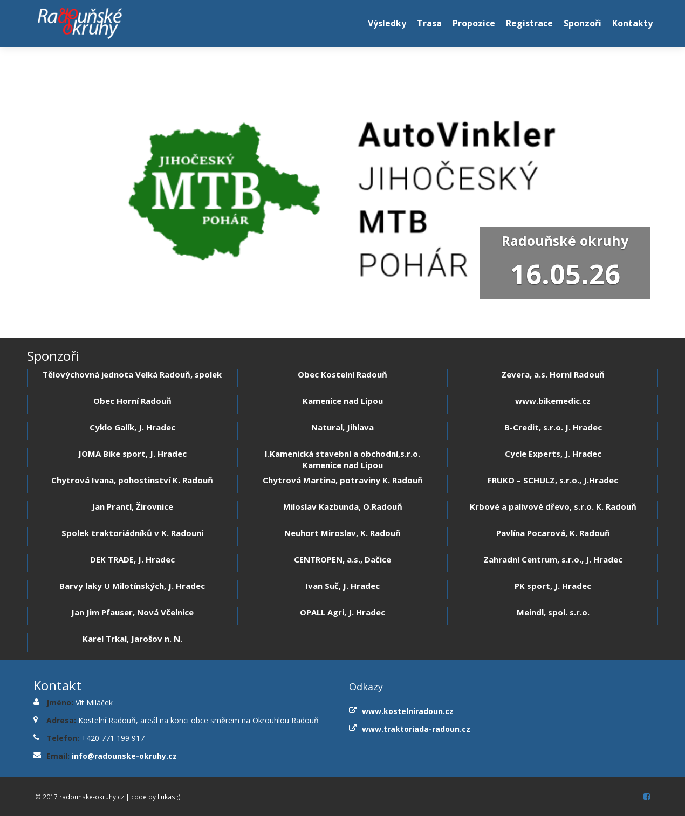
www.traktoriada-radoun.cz (416, 729)
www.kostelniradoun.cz (408, 711)
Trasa (429, 23)
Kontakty (632, 23)
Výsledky (387, 23)
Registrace (529, 23)
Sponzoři (582, 23)
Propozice (474, 23)
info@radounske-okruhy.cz (124, 756)
